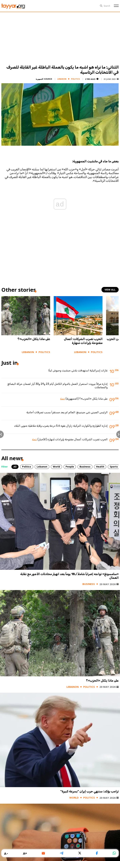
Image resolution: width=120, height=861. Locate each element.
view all (110, 289)
